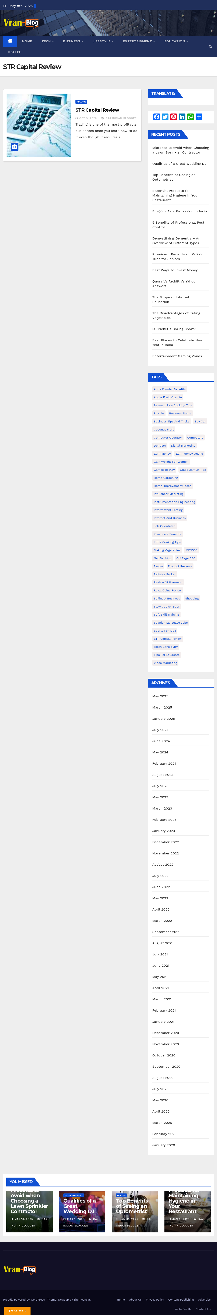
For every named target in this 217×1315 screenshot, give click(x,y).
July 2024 (160, 730)
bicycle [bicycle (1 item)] (159, 413)
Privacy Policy (155, 1299)
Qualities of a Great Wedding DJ (179, 164)
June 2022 (161, 887)
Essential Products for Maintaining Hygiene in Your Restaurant (175, 195)
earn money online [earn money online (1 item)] (189, 453)
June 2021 (160, 965)
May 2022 (160, 898)
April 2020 (161, 1111)
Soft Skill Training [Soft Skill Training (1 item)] (166, 614)
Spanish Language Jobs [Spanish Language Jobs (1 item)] (171, 622)
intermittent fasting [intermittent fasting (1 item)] (168, 510)
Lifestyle (103, 41)
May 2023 (160, 797)
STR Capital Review (97, 110)
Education (176, 41)
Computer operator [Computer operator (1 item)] (168, 437)
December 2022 (165, 842)
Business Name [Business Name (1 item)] (180, 413)
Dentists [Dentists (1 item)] (160, 445)
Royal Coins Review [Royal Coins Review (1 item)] (168, 590)
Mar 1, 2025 (75, 1219)
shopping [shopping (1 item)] (192, 598)
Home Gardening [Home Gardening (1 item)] (166, 477)
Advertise (204, 1299)
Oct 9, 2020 (88, 118)
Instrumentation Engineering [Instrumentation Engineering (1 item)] (174, 502)
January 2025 (163, 719)
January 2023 (163, 831)
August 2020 (163, 1078)
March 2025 (162, 707)
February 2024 (164, 763)
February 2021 (164, 1010)
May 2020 (160, 1100)
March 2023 (162, 808)
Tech (48, 41)
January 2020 (163, 1145)
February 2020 (164, 1134)
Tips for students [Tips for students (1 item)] (166, 654)
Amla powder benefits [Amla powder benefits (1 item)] (170, 389)
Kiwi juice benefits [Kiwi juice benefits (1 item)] (167, 534)
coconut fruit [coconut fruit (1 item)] (164, 429)
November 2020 (165, 1044)
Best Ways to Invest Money (175, 270)
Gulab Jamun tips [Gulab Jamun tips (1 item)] (193, 469)
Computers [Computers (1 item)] (195, 437)
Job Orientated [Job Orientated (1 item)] (164, 526)
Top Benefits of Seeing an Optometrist (132, 1206)
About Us (135, 1299)
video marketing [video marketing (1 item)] (165, 662)
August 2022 (162, 864)
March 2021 (161, 999)
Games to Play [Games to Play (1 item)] (164, 469)
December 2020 (165, 1033)
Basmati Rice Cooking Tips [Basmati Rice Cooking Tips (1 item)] (173, 405)
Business (73, 41)
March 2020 (162, 1123)
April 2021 (160, 988)
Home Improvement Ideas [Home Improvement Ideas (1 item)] (172, 485)
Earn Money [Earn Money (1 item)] (162, 453)
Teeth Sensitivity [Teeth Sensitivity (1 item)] (166, 646)
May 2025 (160, 696)
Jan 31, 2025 (129, 1219)
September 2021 (166, 932)
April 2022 (161, 909)
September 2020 (166, 1066)
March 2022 (162, 921)
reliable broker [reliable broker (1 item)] (165, 574)
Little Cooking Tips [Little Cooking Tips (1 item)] (167, 542)
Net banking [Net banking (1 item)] (162, 558)
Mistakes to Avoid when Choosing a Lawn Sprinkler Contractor (29, 1200)
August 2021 (162, 943)
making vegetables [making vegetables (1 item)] (167, 550)
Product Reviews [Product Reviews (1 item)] (180, 566)
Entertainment (139, 41)
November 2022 (165, 853)
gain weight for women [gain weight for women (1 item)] (171, 461)
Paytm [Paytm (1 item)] (158, 566)
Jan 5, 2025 (180, 1219)
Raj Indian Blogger (119, 118)
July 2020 (160, 1089)
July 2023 (160, 786)
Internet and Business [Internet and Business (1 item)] (170, 518)
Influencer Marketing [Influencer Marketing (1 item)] (169, 494)
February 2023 (164, 820)
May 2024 (160, 752)
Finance (81, 102)
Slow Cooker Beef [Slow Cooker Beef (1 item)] (166, 606)
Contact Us (203, 1309)
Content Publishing (181, 1299)
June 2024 (161, 741)
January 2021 (163, 1022)
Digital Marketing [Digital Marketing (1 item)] (183, 445)
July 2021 (160, 954)
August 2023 (162, 775)
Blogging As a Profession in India (179, 211)
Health (14, 52)
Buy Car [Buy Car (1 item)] (200, 421)
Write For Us (183, 1309)
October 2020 (163, 1055)
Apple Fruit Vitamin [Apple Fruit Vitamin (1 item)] (168, 397)
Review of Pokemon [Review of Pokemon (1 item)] (168, 582)
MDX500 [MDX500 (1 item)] (192, 550)
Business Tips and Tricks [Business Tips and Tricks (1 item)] (171, 421)
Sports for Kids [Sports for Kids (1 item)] (165, 630)
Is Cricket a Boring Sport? (174, 329)
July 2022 (160, 876)
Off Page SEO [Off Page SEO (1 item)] (186, 558)
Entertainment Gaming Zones (177, 356)
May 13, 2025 (23, 1219)
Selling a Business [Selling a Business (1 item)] (167, 598)
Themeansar (82, 1299)
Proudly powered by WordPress (24, 1299)
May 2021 (160, 977)
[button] (210, 46)
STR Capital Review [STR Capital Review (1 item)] (168, 638)
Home (27, 41)
